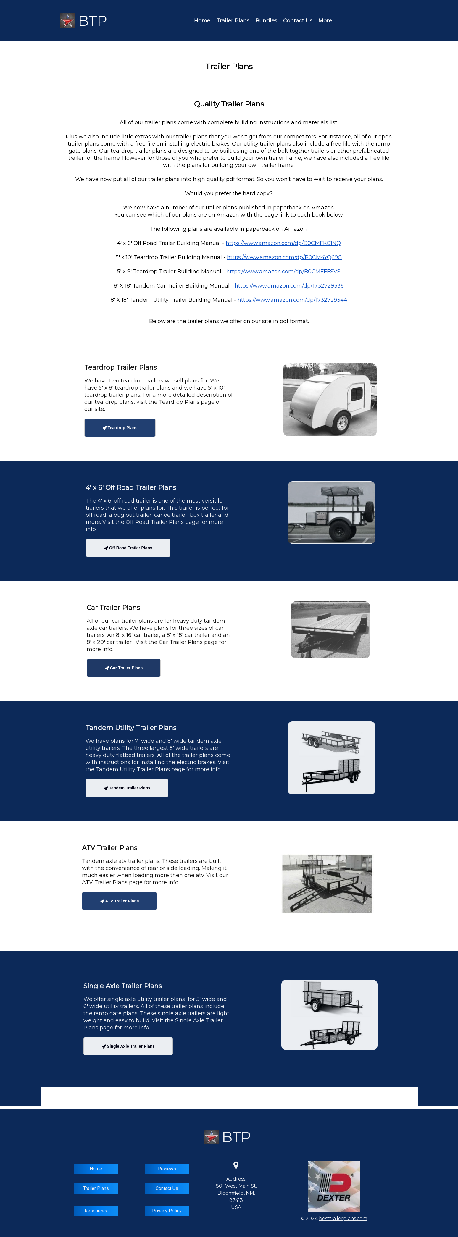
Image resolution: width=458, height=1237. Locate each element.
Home (202, 20)
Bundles (266, 20)
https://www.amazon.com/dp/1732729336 (289, 285)
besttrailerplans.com (343, 1218)
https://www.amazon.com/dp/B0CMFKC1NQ (283, 243)
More (325, 20)
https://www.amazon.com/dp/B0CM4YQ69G (284, 257)
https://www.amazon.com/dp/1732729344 (292, 300)
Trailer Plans (232, 20)
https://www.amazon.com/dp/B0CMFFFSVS (283, 271)
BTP (92, 20)
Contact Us (297, 20)
